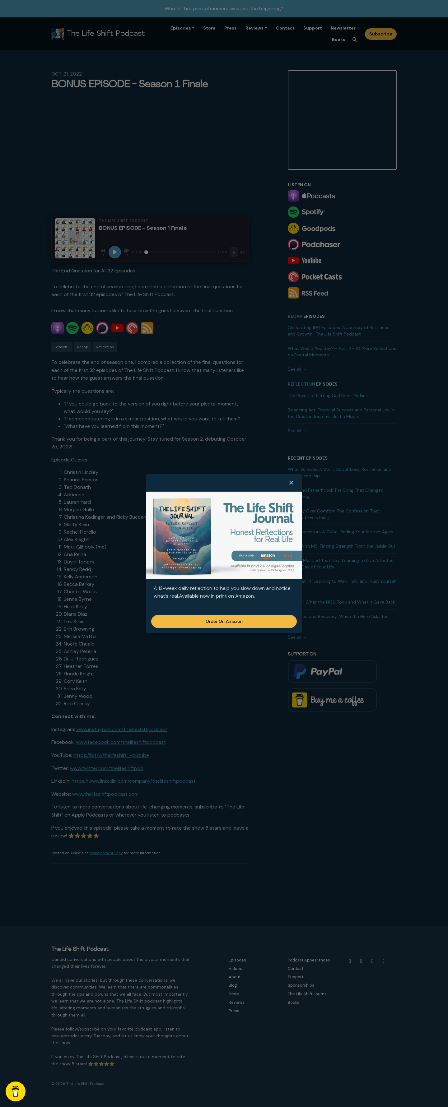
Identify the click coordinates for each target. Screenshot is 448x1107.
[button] (291, 483)
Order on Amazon (224, 621)
